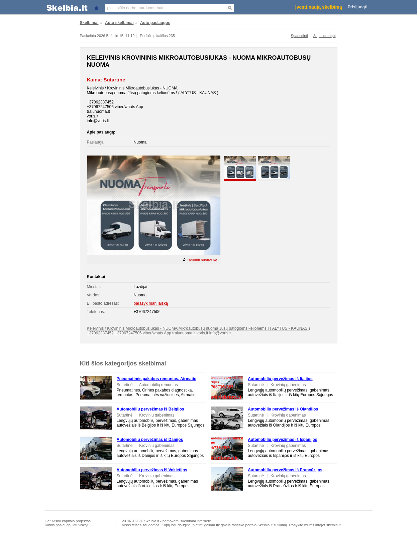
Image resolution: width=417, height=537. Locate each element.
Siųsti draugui (324, 36)
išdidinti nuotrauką (202, 260)
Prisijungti (358, 7)
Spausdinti (299, 36)
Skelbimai (89, 22)
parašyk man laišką (151, 303)
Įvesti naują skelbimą (318, 7)
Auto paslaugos (155, 22)
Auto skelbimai (119, 22)
